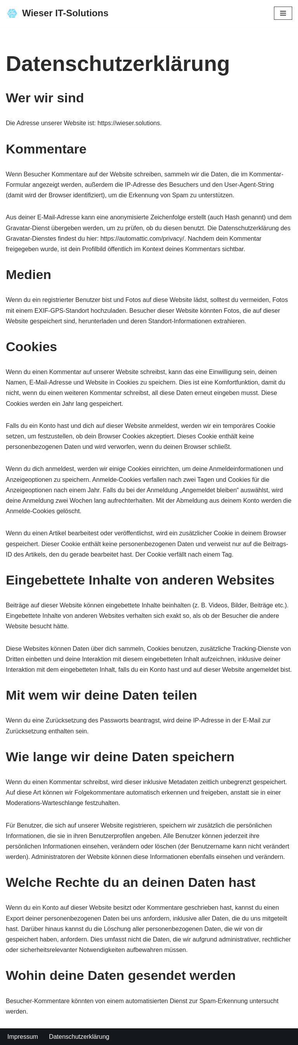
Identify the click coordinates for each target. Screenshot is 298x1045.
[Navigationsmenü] (283, 13)
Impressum (22, 1036)
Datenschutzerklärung (79, 1036)
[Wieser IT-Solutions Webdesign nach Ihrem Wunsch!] (57, 13)
